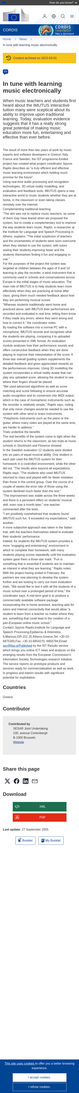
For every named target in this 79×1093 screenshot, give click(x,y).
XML (43, 806)
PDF (43, 817)
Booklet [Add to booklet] (25, 840)
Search (63, 16)
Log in (44, 16)
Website (18, 742)
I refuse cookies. (39, 1086)
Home (7, 39)
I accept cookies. (39, 1077)
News (23, 39)
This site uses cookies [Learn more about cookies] (20, 1063)
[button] (54, 16)
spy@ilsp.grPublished (17, 645)
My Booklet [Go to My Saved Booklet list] (51, 840)
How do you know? (63, 2)
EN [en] (5, 71)
